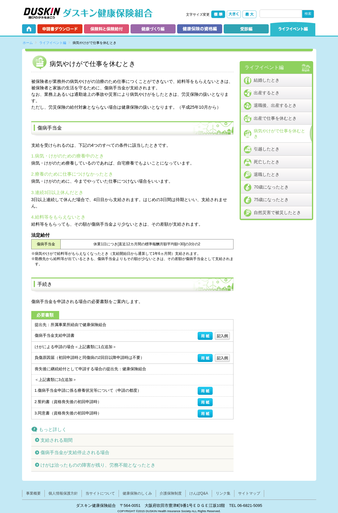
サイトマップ (249, 493)
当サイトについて (100, 493)
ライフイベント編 (52, 43)
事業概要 (33, 493)
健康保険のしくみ (137, 493)
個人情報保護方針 (63, 493)
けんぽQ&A (198, 493)
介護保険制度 (171, 493)
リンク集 (223, 493)
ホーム (28, 43)
